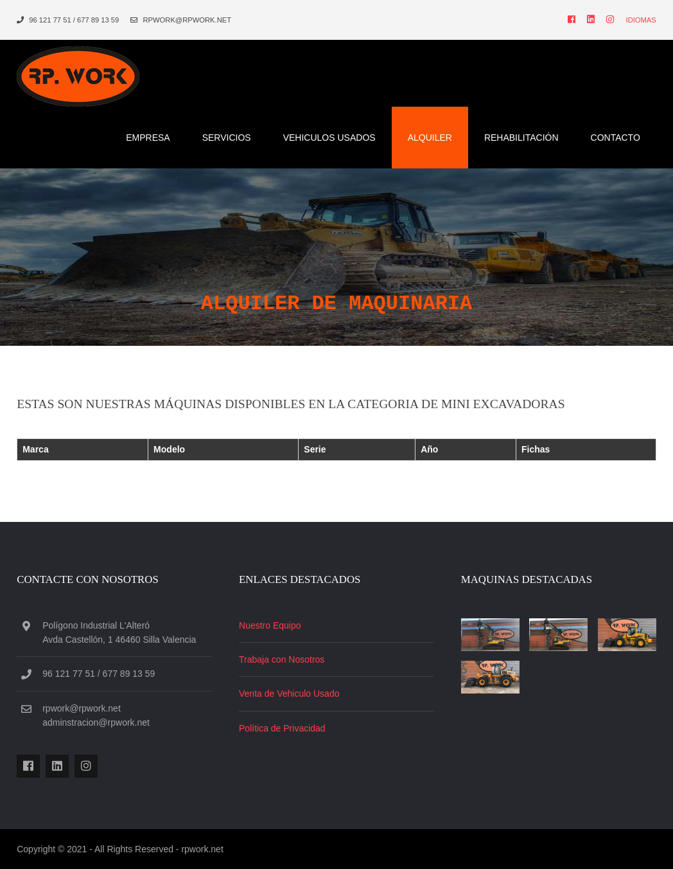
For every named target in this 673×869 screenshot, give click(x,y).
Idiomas (641, 20)
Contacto (615, 137)
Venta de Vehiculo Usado (289, 693)
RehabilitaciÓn (521, 137)
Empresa (148, 137)
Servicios (226, 137)
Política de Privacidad (282, 728)
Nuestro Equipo (270, 625)
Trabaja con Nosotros (281, 659)
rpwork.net (202, 849)
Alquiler (430, 137)
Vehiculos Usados (329, 137)
